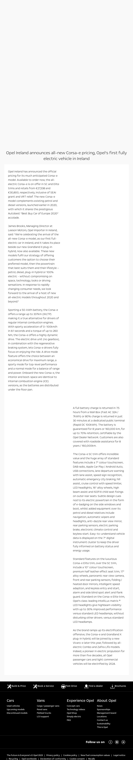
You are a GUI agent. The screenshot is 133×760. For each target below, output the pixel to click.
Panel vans (42, 580)
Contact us (102, 590)
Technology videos (76, 580)
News (99, 576)
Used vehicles (13, 576)
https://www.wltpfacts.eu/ (71, 676)
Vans (41, 571)
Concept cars (73, 576)
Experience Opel (80, 571)
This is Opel (102, 597)
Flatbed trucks (44, 583)
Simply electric (74, 587)
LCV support (43, 587)
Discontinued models (17, 583)
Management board (106, 583)
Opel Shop (72, 583)
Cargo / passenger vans (48, 576)
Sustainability (103, 594)
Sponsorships (103, 580)
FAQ (69, 590)
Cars (10, 571)
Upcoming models (15, 580)
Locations (102, 587)
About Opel (106, 571)
